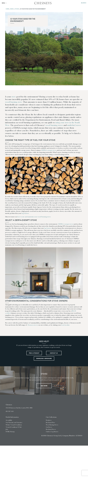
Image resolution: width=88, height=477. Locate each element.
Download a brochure (44, 358)
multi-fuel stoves (74, 125)
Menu (3, 3)
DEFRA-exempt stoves (65, 224)
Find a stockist (34, 353)
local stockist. (65, 325)
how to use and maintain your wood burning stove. (34, 217)
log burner (25, 213)
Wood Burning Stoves (52, 425)
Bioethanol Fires (50, 422)
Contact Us (54, 353)
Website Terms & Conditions (14, 425)
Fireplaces (48, 420)
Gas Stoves (49, 427)
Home (7, 9)
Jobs (7, 429)
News (12, 9)
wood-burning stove (13, 102)
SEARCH (83, 3)
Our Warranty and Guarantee (14, 422)
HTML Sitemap (10, 431)
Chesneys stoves (32, 325)
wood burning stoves (54, 125)
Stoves (17, 9)
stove (13, 96)
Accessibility (9, 420)
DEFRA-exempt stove (48, 150)
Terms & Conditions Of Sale (14, 427)
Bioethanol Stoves (51, 429)
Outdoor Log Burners (52, 431)
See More (44, 386)
